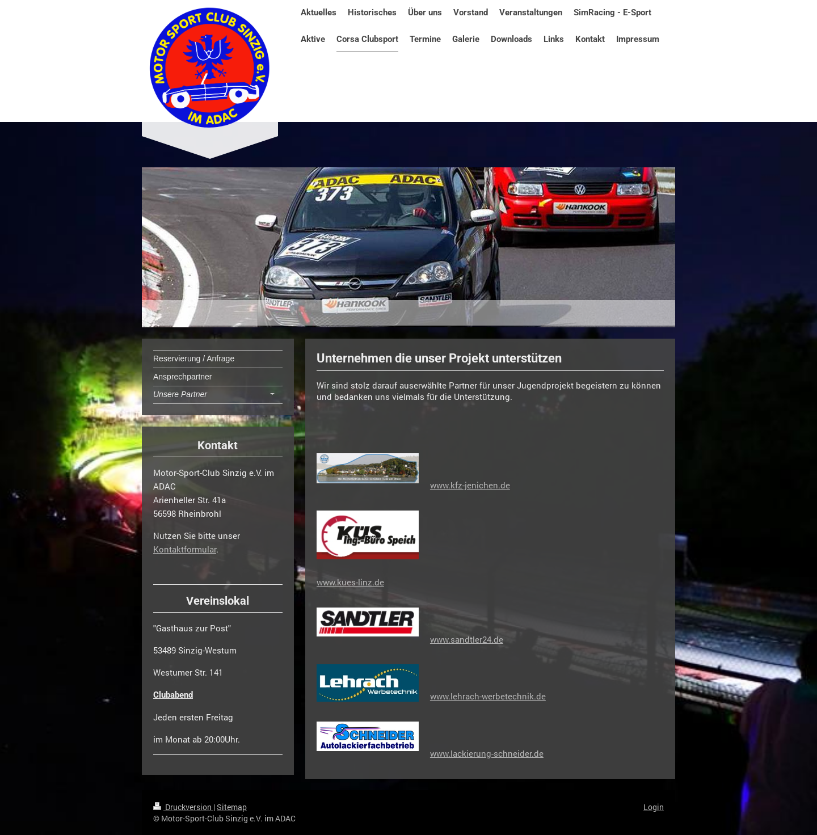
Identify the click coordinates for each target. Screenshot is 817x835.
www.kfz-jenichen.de (470, 485)
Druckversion (183, 807)
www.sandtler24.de (466, 639)
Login (653, 807)
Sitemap (232, 807)
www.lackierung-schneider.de (487, 753)
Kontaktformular (184, 549)
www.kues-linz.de (350, 582)
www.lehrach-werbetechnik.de (488, 696)
